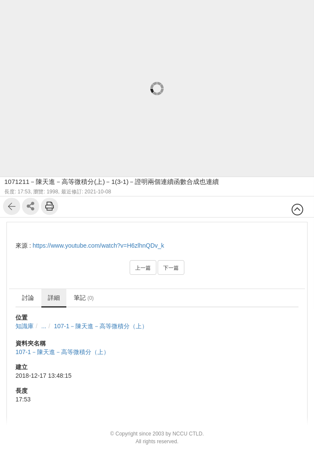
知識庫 (25, 326)
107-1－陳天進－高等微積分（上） (101, 326)
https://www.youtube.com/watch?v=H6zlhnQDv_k (98, 245)
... (44, 326)
